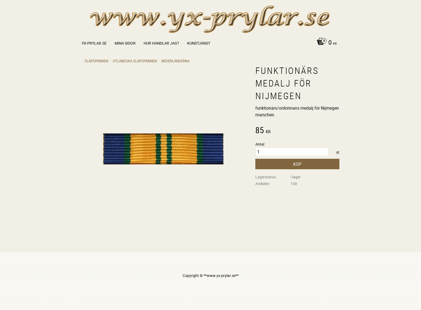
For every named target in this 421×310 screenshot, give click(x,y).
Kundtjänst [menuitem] (198, 43)
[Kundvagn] (325, 43)
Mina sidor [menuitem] (125, 43)
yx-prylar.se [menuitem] (94, 43)
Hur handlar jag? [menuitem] (161, 43)
